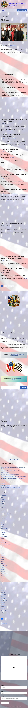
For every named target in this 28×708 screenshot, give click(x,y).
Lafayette (3, 553)
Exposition (3, 540)
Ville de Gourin (4, 623)
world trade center (4, 612)
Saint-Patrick (3, 598)
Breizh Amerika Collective (6, 513)
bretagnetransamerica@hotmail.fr (14, 707)
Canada (2, 526)
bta (1, 522)
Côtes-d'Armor (4, 536)
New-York (3, 571)
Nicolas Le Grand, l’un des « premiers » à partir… (11, 487)
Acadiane (3, 499)
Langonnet (3, 555)
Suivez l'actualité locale (14, 459)
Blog (2, 511)
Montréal (2, 567)
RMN (2, 588)
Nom (2, 691)
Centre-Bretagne (4, 528)
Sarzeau (2, 604)
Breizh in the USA (4, 515)
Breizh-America (4, 518)
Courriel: (14, 698)
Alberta (2, 503)
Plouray (2, 579)
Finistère (2, 546)
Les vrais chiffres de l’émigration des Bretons (10, 474)
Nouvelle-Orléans (4, 575)
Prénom (2, 685)
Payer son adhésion (22, 10)
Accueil (2, 16)
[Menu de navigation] (3, 10)
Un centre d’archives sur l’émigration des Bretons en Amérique (13, 476)
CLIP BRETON (4, 532)
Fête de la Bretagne (5, 542)
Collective (3, 534)
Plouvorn (2, 581)
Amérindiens (3, 507)
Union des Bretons (4, 610)
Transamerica (3, 606)
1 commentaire (14, 77)
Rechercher (3, 385)
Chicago (2, 530)
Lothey (2, 561)
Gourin (2, 548)
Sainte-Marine (4, 600)
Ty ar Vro (3, 608)
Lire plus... (6, 348)
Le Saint (2, 557)
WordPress (18, 654)
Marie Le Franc (4, 565)
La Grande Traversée (7, 43)
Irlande (2, 551)
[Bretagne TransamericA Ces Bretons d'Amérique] (13, 4)
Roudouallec (3, 592)
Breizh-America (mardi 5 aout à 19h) (12, 87)
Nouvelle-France (4, 573)
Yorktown (3, 614)
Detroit (2, 538)
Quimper (2, 583)
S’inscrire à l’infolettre (5, 485)
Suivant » (11, 285)
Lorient (2, 559)
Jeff (3, 45)
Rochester (3, 590)
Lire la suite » (5, 97)
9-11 (2, 497)
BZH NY (2, 524)
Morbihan (3, 569)
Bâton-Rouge (3, 509)
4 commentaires (13, 45)
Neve (9, 654)
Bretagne (3, 520)
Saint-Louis (3, 596)
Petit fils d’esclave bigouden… (10, 149)
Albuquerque (3, 505)
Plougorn (3, 577)
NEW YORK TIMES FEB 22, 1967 (12, 223)
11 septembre (3, 495)
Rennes (2, 586)
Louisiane (3, 563)
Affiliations (3, 501)
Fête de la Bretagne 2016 (6, 544)
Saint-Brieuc (3, 594)
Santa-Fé (3, 602)
